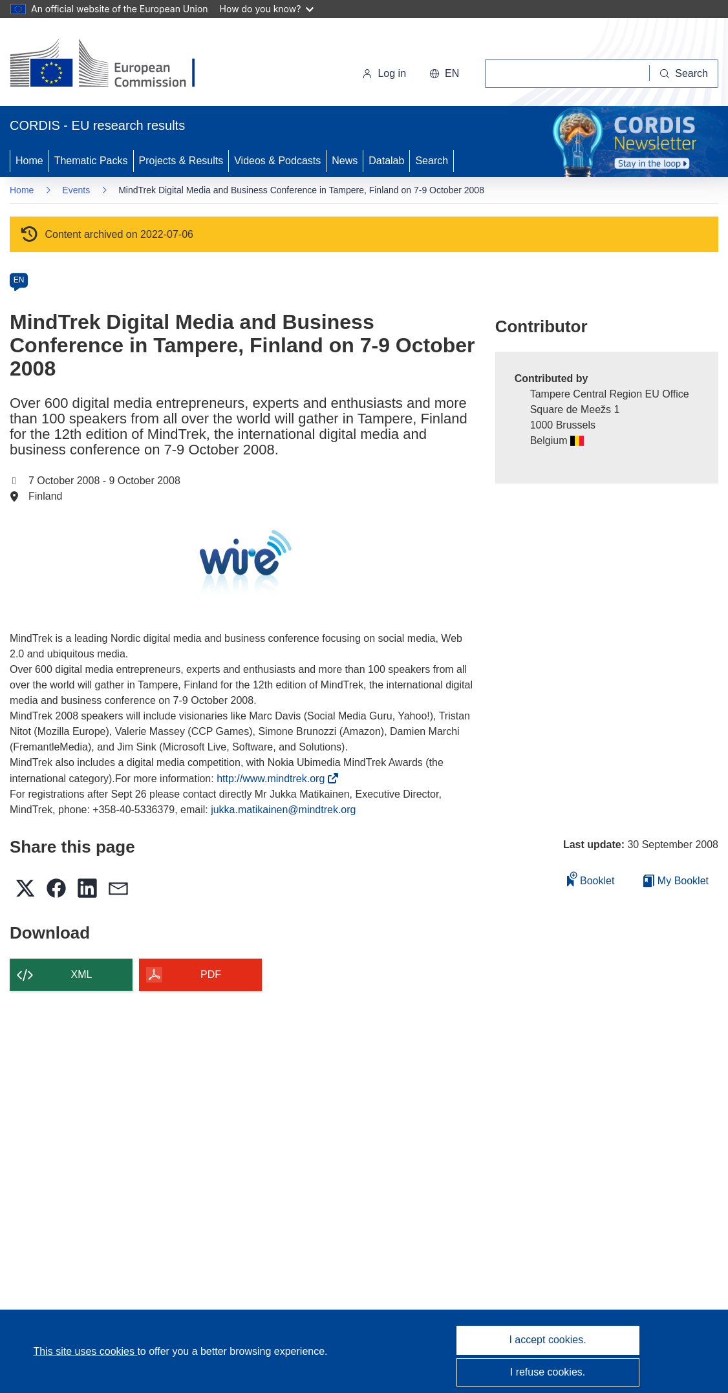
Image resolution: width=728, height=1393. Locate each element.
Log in (384, 73)
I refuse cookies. (548, 1371)
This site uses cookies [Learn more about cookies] (85, 1351)
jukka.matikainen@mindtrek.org (283, 809)
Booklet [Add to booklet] (591, 878)
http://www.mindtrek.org (274, 778)
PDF (210, 974)
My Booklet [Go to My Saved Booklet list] (676, 881)
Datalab (386, 160)
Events (76, 190)
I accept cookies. (547, 1339)
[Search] (684, 73)
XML (81, 974)
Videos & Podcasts (277, 160)
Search (431, 160)
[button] (444, 73)
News (345, 160)
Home (29, 160)
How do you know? (267, 8)
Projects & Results (181, 160)
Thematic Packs (91, 160)
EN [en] (19, 279)
